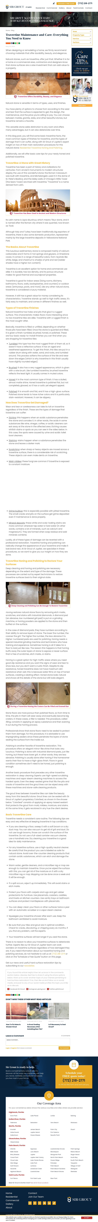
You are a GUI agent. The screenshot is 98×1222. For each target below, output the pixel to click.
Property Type (78, 35)
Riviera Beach (75, 1152)
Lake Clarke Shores (36, 1160)
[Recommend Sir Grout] (82, 92)
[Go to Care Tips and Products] (82, 62)
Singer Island (75, 1154)
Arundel (13, 1129)
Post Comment (64, 1048)
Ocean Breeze (35, 1135)
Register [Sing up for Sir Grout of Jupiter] (14, 1048)
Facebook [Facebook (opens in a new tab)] (35, 1203)
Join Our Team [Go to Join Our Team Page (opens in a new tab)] (36, 1196)
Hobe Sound (14, 1132)
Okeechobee (14, 1142)
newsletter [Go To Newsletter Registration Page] (29, 965)
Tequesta (74, 1163)
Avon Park (13, 1116)
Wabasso (74, 1123)
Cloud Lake (14, 1160)
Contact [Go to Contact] (88, 8)
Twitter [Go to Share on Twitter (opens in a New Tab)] (13, 43)
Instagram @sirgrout (37, 989)
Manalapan (55, 1152)
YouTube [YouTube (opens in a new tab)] (44, 1203)
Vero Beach (54, 1123)
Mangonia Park (56, 1154)
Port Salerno (55, 1132)
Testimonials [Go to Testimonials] (78, 8)
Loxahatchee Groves (58, 1149)
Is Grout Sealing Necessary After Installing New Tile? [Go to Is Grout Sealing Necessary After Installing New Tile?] (34, 1026)
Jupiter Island (35, 1132)
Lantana (33, 1166)
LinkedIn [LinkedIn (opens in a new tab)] (49, 1203)
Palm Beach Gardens (58, 1169)
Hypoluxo (33, 1149)
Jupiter (32, 1154)
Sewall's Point (55, 1135)
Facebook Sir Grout (17, 989)
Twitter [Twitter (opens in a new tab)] (39, 1203)
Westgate (74, 1169)
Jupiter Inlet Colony (37, 1157)
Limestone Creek (36, 1169)
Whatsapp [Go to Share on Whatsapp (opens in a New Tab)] (15, 43)
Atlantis (12, 1149)
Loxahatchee (34, 1171)
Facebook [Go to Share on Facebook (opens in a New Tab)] (11, 43)
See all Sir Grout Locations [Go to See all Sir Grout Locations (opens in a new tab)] (39, 1183)
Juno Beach (34, 1152)
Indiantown (14, 1135)
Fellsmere (13, 1123)
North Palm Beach (57, 1157)
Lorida (53, 1116)
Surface (76, 42)
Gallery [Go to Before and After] (62, 8)
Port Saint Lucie (35, 1178)
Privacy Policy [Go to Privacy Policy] (63, 1217)
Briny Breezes (14, 1154)
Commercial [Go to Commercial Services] (52, 8)
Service (76, 39)
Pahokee (54, 1163)
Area (75, 31)
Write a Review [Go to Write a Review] (54, 3)
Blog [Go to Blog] (12, 30)
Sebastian (33, 1123)
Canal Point (14, 1157)
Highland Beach (15, 1171)
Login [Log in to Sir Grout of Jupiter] (7, 1048)
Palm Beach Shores (57, 1171)
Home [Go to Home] (8, 30)
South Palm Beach (77, 1160)
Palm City (54, 1129)
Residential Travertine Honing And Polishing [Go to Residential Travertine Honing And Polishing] (41, 147)
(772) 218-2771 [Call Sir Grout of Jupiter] (85, 3)
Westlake (74, 1171)
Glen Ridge (14, 1163)
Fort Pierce (14, 1178)
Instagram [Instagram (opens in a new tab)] (30, 1203)
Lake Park (33, 1163)
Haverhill (13, 1169)
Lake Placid (34, 1116)
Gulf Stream (14, 1166)
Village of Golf (75, 1166)
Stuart (73, 1129)
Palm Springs (75, 1149)
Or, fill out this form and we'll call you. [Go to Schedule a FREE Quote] (73, 1084)
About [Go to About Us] (68, 8)
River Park (54, 1178)
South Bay (74, 1157)
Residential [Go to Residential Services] (40, 8)
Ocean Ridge (55, 1160)
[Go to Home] (19, 7)
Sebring (73, 1116)
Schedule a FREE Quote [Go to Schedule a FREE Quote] (66, 4)
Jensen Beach (35, 1129)
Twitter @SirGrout (56, 989)
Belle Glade (14, 1152)
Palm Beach (55, 1166)
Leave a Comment (15, 1035)
